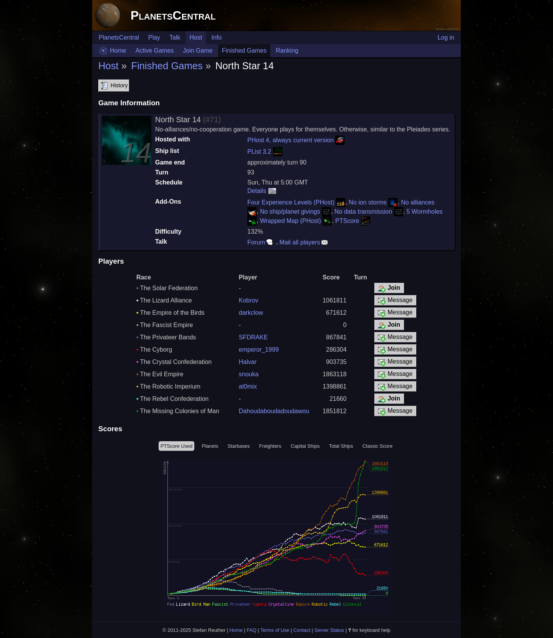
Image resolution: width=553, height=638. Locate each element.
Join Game (197, 50)
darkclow (251, 312)
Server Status (329, 630)
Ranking (287, 50)
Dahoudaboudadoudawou (274, 411)
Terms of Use (274, 630)
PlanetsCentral (173, 15)
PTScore (352, 221)
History (114, 85)
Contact (301, 630)
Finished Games (244, 50)
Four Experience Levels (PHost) (296, 202)
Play (154, 37)
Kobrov (248, 300)
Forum (260, 242)
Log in (445, 37)
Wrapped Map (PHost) (296, 221)
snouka (249, 374)
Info (216, 37)
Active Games (155, 50)
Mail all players (304, 242)
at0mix (248, 386)
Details (262, 191)
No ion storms (373, 202)
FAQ (252, 630)
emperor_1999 (259, 349)
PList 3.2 (264, 151)
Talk (174, 37)
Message (394, 300)
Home (118, 50)
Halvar (248, 362)
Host (196, 37)
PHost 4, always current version (295, 140)
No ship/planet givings (295, 211)
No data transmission (368, 211)
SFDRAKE (253, 337)
